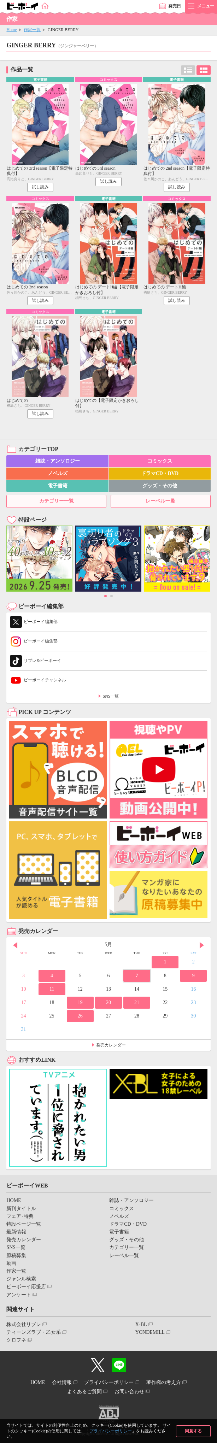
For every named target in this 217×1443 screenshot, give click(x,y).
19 (80, 1002)
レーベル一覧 (160, 501)
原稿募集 (16, 1255)
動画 (11, 1263)
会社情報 (62, 1382)
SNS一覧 (110, 696)
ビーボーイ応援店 (26, 1286)
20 (108, 1002)
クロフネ (16, 1340)
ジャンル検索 (21, 1278)
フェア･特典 (20, 1216)
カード (204, 70)
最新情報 (16, 1231)
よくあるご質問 (84, 1391)
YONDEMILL (150, 1332)
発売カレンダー (111, 1045)
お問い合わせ (129, 1391)
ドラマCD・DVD (160, 473)
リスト (188, 70)
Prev (15, 945)
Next (202, 945)
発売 (174, 6)
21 (136, 1002)
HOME (13, 1200)
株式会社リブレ (23, 1324)
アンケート (18, 1294)
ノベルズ (58, 473)
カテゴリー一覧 (56, 501)
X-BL (141, 1324)
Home (11, 29)
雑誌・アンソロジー (57, 461)
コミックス (159, 461)
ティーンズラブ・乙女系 (33, 1332)
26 (80, 1016)
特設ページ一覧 (23, 1224)
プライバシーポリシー (110, 1431)
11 (51, 989)
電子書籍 (58, 485)
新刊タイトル (21, 1208)
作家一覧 (32, 29)
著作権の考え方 (163, 1382)
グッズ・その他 (159, 485)
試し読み (40, 186)
